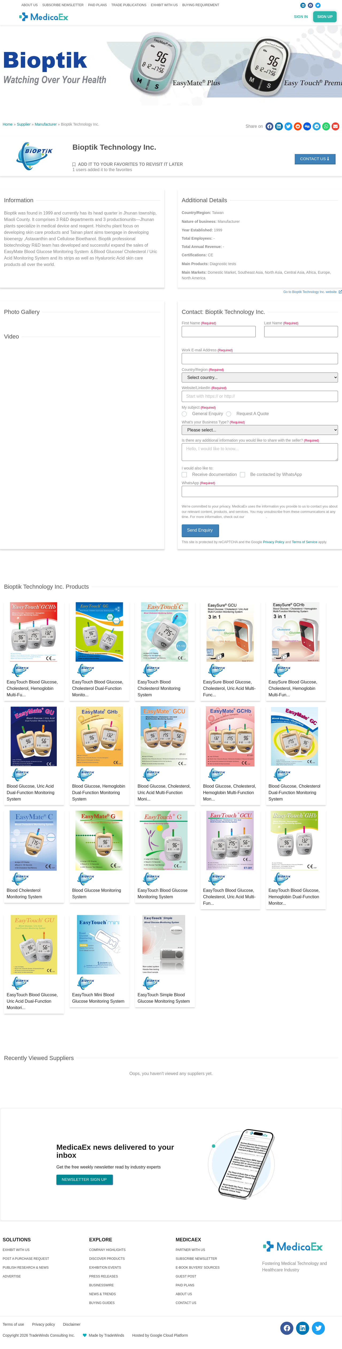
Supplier (23, 124)
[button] (269, 126)
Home (8, 124)
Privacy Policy (255, 517)
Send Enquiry (200, 530)
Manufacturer (46, 124)
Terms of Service (304, 542)
